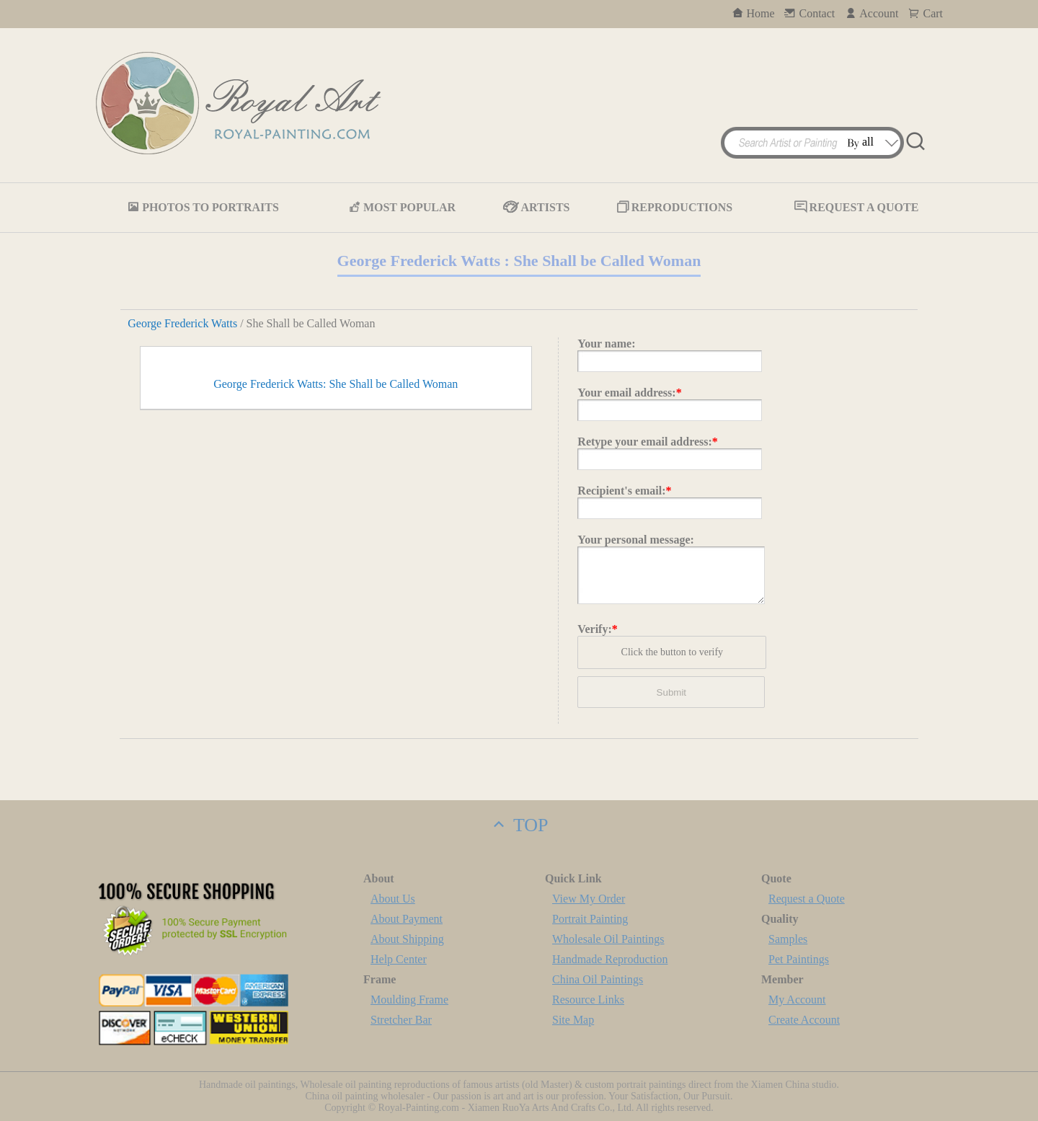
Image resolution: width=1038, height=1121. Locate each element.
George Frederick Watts (182, 323)
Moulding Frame (409, 999)
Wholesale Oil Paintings (608, 939)
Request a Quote (806, 898)
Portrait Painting (590, 919)
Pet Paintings (798, 959)
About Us (393, 898)
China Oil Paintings (597, 979)
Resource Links (588, 999)
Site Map (573, 1020)
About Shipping (407, 939)
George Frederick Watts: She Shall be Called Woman (335, 670)
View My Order (588, 898)
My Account (797, 999)
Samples (787, 939)
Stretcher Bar (401, 1020)
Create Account (804, 1020)
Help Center (399, 959)
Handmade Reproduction (609, 959)
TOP (518, 825)
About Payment (407, 919)
